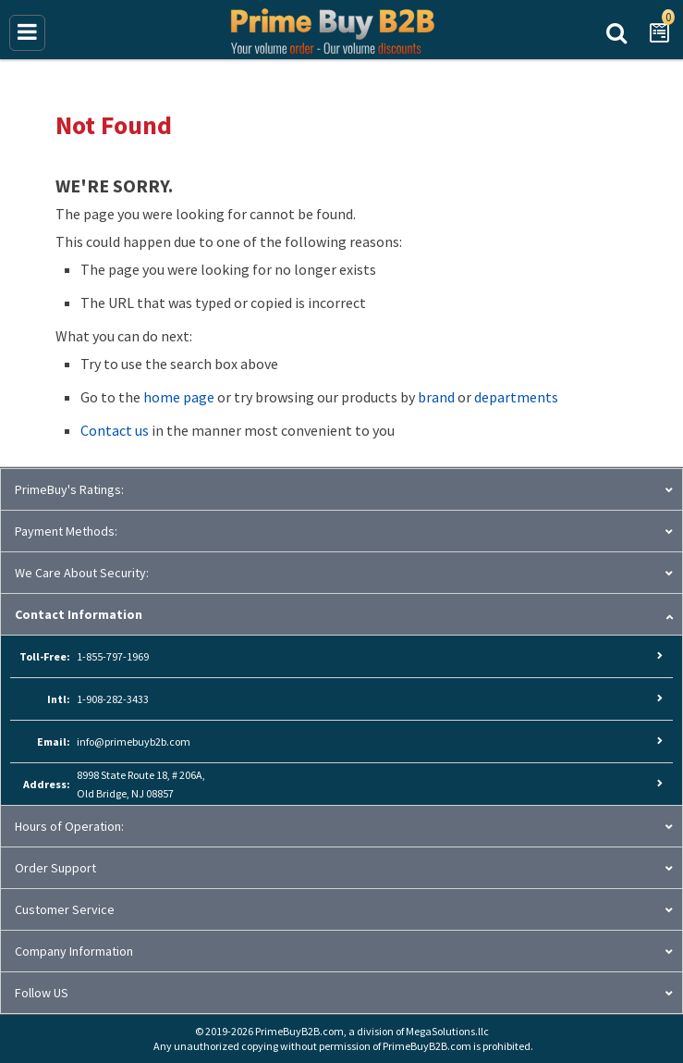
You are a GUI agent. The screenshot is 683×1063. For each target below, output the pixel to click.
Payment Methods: (66, 531)
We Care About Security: (82, 572)
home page (178, 397)
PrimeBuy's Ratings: (69, 489)
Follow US (41, 992)
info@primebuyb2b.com (133, 741)
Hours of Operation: (69, 826)
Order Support (55, 867)
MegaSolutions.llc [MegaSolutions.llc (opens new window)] (447, 1031)
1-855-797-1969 (113, 656)
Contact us (114, 430)
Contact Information (78, 614)
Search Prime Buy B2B (616, 31)
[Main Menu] (27, 33)
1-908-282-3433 (113, 699)
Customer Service (65, 909)
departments (516, 397)
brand (436, 397)
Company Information (74, 951)
